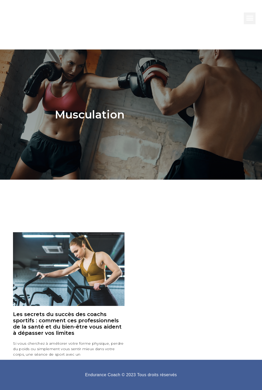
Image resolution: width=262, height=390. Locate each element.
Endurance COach (46, 18)
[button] (250, 18)
